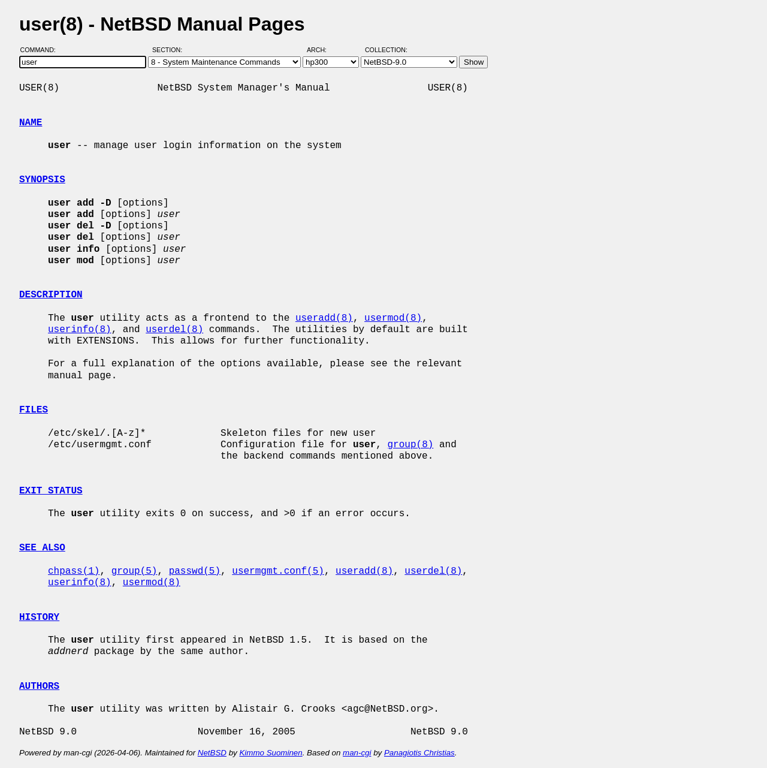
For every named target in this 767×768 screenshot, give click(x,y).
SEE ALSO (42, 548)
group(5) (134, 571)
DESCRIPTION (51, 295)
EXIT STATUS (51, 491)
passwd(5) (195, 571)
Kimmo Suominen (270, 752)
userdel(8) (174, 329)
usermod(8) (393, 318)
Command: (41, 49)
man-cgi (357, 752)
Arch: (322, 49)
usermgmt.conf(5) (278, 571)
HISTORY (39, 617)
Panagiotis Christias (419, 752)
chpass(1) (73, 571)
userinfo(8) (79, 329)
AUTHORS (39, 686)
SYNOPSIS (42, 179)
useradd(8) (324, 318)
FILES (33, 410)
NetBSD (212, 752)
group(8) (410, 444)
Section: (170, 49)
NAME (30, 122)
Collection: (386, 49)
